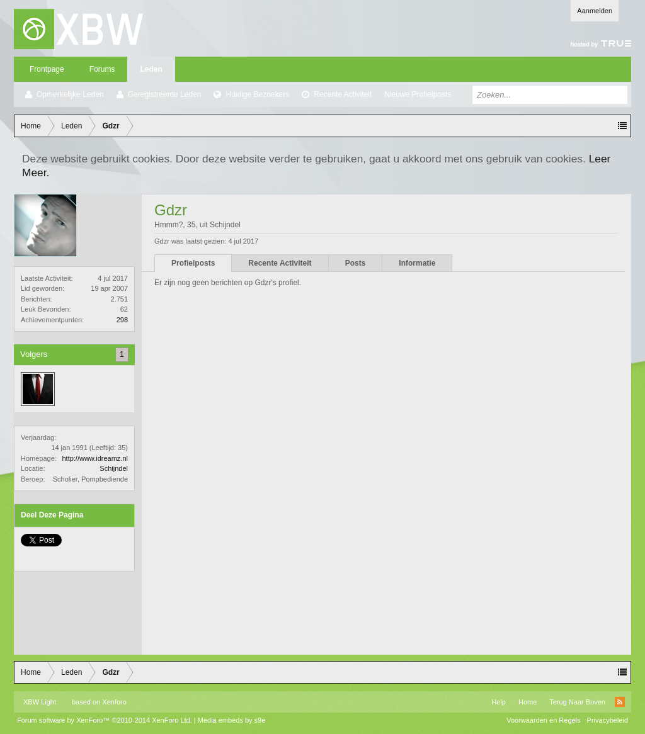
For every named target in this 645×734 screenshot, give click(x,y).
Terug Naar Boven (577, 702)
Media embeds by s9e (232, 720)
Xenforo (114, 702)
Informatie (417, 263)
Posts (355, 263)
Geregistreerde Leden (165, 94)
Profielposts (193, 263)
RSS (620, 702)
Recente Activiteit (343, 94)
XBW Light (39, 702)
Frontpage (47, 69)
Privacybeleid (607, 720)
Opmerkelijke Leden (70, 94)
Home (527, 702)
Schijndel (114, 468)
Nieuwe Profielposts (417, 94)
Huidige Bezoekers (257, 94)
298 (122, 320)
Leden (151, 69)
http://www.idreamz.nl (95, 458)
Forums (102, 69)
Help (498, 702)
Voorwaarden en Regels (543, 720)
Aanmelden (594, 10)
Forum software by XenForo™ (104, 720)
